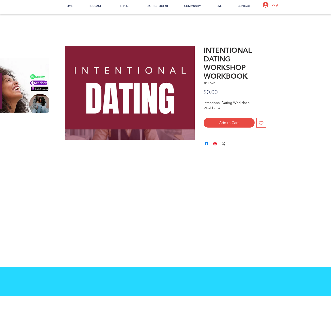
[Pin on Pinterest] (215, 143)
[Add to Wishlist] (261, 123)
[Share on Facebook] (206, 143)
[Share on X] (223, 143)
